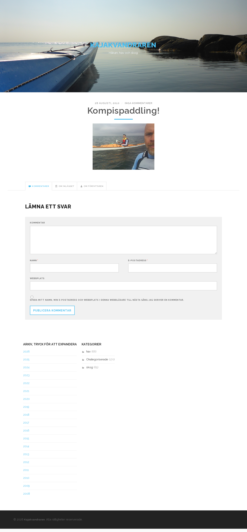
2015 (26, 441)
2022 (26, 386)
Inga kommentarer (137, 104)
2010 (26, 481)
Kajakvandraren (124, 46)
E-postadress (138, 263)
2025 (26, 362)
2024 (26, 370)
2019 (26, 410)
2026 (26, 355)
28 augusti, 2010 (108, 104)
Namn (34, 263)
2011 (26, 473)
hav (88, 355)
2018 (26, 418)
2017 (26, 426)
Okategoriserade (97, 362)
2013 (26, 457)
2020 (26, 402)
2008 (26, 496)
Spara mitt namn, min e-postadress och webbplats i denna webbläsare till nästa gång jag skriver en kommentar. (107, 303)
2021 (26, 394)
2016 (26, 434)
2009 (26, 489)
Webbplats (37, 281)
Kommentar (37, 225)
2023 (26, 378)
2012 (26, 465)
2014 (26, 449)
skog (89, 370)
